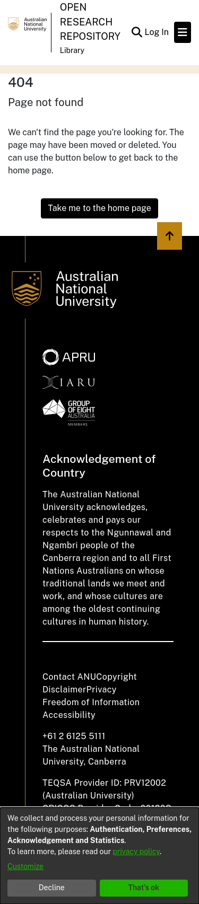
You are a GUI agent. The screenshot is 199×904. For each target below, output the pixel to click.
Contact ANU (69, 677)
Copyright (116, 677)
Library (72, 50)
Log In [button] (157, 32)
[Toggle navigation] (182, 32)
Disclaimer (64, 689)
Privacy (101, 689)
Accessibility (69, 715)
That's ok (143, 887)
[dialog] (99, 856)
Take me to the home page (99, 208)
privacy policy (136, 851)
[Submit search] (136, 32)
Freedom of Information (91, 702)
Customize (25, 866)
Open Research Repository (90, 22)
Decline (52, 887)
